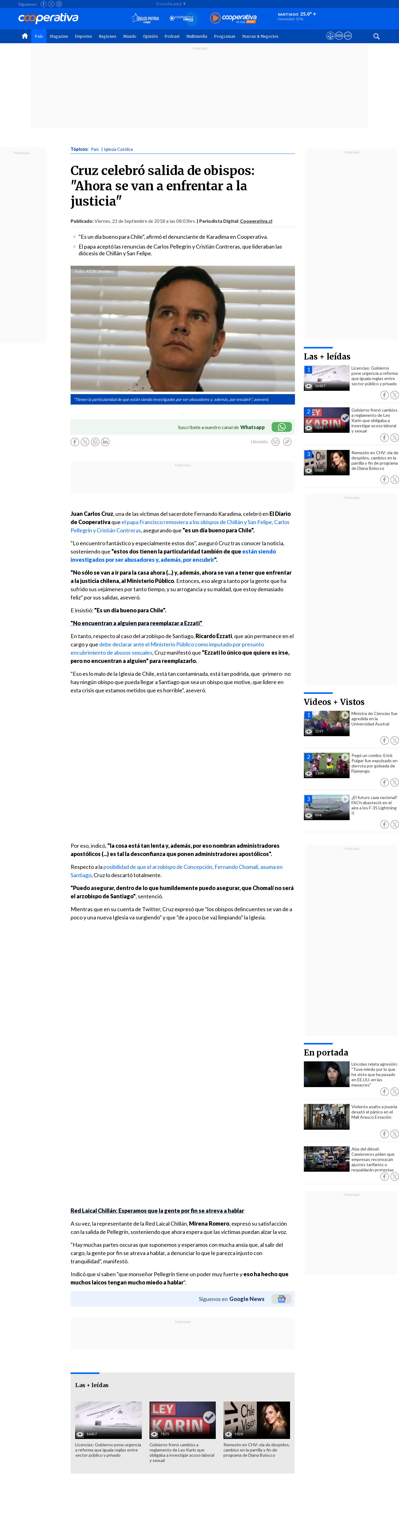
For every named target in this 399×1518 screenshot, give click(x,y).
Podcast (172, 36)
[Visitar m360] (339, 41)
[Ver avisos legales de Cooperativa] (330, 41)
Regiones (107, 36)
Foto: (80, 271)
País (39, 36)
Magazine (59, 36)
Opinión (150, 36)
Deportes (83, 36)
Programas (224, 36)
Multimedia (196, 36)
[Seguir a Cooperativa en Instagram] (59, 4)
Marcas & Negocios (260, 36)
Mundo (129, 36)
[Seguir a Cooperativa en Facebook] (44, 4)
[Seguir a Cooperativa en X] (51, 4)
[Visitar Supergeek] (348, 41)
